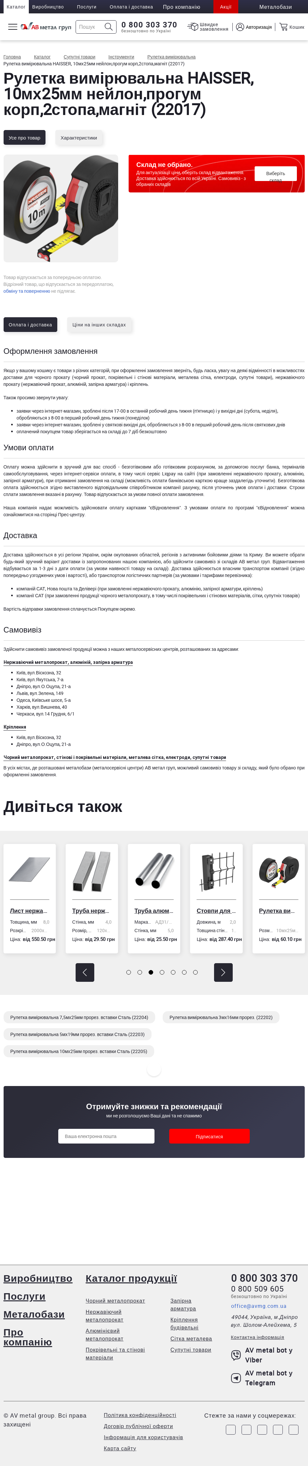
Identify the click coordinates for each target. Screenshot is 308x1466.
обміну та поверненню (27, 291)
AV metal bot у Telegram (262, 1378)
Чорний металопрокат (115, 1300)
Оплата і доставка (131, 7)
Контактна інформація (257, 1337)
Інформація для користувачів (143, 1437)
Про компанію (28, 1336)
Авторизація (259, 27)
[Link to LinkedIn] (278, 1430)
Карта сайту (120, 1448)
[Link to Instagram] (246, 1430)
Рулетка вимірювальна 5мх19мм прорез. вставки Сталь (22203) (77, 1034)
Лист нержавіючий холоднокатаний (29, 910)
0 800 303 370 (149, 25)
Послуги (87, 7)
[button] (85, 972)
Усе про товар (25, 137)
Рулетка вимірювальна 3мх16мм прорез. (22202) (221, 1017)
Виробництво (48, 7)
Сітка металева (191, 1338)
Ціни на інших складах (99, 324)
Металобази (34, 1314)
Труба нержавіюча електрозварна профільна (92, 910)
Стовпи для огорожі (216, 910)
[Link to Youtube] (294, 1430)
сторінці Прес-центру (62, 514)
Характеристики (79, 137)
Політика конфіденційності (140, 1415)
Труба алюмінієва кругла (154, 910)
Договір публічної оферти (138, 1426)
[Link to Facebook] (231, 1430)
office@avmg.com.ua (259, 1306)
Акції (225, 7)
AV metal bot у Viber (262, 1355)
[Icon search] (109, 27)
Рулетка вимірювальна (278, 910)
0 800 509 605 (257, 1289)
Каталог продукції (131, 1278)
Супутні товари (191, 1349)
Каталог (16, 7)
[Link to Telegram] (262, 1430)
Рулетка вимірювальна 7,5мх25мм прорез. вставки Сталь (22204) (79, 1017)
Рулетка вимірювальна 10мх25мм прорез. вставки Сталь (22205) (79, 1051)
